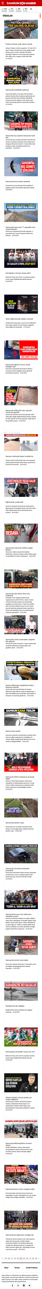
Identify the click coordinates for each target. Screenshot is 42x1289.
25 (24, 1258)
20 (9, 1258)
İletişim (17, 1268)
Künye (6, 1268)
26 (27, 1258)
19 (6, 1258)
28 (33, 1258)
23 (18, 1258)
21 (12, 1258)
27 (30, 1258)
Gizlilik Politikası (32, 1268)
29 (36, 1258)
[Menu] (3, 3)
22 (15, 1258)
